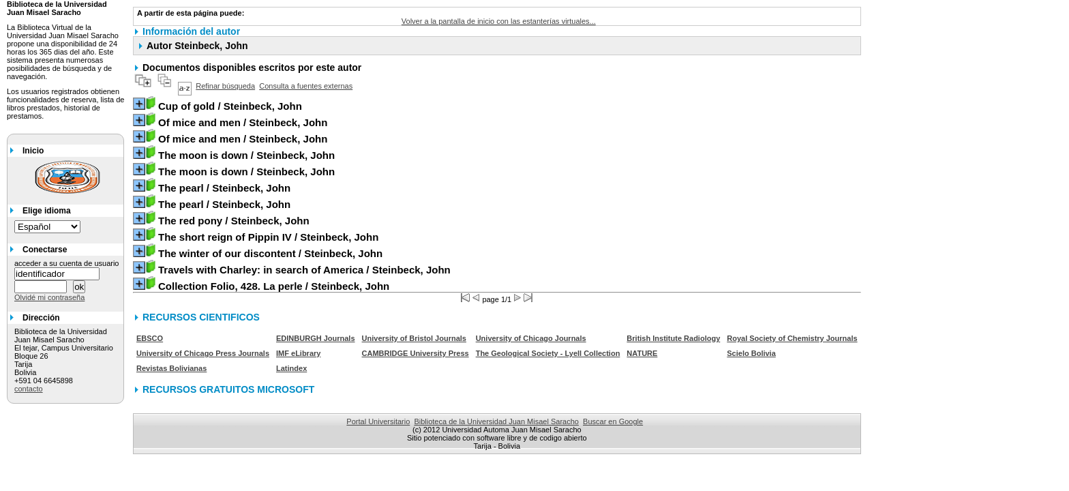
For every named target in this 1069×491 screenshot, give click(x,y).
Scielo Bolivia (751, 353)
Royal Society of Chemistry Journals (792, 338)
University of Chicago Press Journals (202, 353)
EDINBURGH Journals (315, 338)
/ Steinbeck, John (230, 106)
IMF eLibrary (298, 353)
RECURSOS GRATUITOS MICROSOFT (228, 389)
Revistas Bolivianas (171, 368)
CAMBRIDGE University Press (415, 353)
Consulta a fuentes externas (305, 86)
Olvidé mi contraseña (49, 297)
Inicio (33, 150)
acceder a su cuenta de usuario (66, 263)
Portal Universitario (378, 421)
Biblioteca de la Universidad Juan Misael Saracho (496, 421)
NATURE (642, 353)
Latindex (291, 368)
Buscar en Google (613, 421)
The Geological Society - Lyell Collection (548, 353)
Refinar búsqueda (225, 86)
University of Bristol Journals (414, 338)
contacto (28, 389)
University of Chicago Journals (531, 338)
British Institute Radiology (673, 338)
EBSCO (149, 338)
